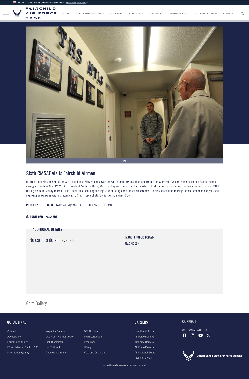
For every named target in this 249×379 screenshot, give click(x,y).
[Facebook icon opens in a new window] (184, 335)
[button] (77, 2)
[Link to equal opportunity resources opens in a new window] (17, 342)
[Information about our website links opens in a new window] (54, 342)
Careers (141, 322)
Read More (131, 243)
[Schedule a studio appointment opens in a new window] (135, 13)
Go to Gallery (36, 302)
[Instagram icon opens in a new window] (192, 335)
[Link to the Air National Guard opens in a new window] (144, 352)
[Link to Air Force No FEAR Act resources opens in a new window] (53, 347)
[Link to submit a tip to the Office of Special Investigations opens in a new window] (91, 331)
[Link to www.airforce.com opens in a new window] (144, 331)
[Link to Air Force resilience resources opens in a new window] (89, 342)
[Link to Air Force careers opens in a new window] (143, 342)
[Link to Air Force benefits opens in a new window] (144, 336)
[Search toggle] (243, 13)
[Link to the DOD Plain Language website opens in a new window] (93, 336)
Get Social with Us (194, 330)
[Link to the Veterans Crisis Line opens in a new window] (95, 352)
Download (34, 217)
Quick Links (17, 322)
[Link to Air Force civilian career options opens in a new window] (143, 358)
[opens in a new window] (82, 13)
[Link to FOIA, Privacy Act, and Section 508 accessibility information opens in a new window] (22, 347)
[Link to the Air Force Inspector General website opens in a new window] (55, 331)
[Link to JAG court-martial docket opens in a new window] (60, 336)
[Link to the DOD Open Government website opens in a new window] (56, 352)
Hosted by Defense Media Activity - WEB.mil (124, 365)
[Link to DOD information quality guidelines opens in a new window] (18, 352)
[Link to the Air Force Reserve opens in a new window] (144, 347)
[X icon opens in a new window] (208, 335)
